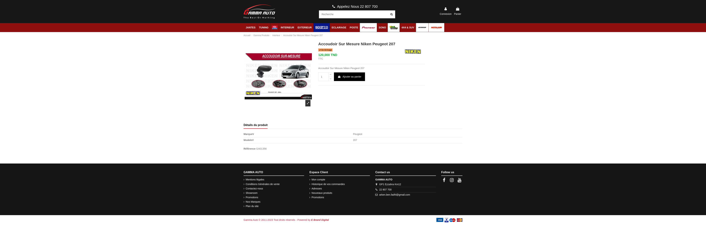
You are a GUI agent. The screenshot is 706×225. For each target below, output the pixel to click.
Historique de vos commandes (328, 184)
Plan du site (252, 206)
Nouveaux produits (322, 193)
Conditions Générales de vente (263, 184)
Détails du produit (256, 125)
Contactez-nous (254, 188)
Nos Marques (253, 201)
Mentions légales (255, 179)
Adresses (317, 188)
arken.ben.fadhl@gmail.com (394, 194)
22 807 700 (385, 189)
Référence (250, 148)
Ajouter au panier (349, 76)
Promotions (252, 197)
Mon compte (318, 179)
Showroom (252, 193)
